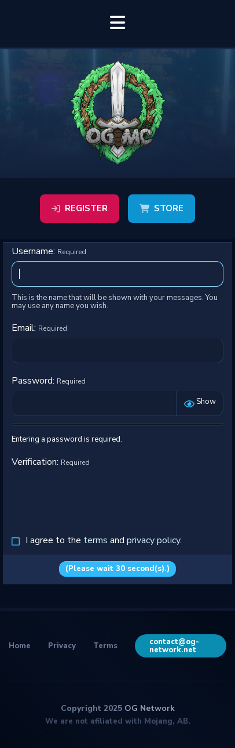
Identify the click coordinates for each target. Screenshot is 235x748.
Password (32, 380)
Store (161, 208)
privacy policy (153, 540)
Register (80, 208)
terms (95, 540)
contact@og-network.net (174, 646)
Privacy (62, 646)
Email (23, 327)
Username (32, 251)
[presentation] (100, 494)
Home (20, 646)
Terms (105, 646)
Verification (34, 462)
